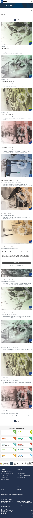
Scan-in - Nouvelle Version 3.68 (7, 246)
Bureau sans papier (5, 475)
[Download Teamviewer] (32, 510)
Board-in (16, 347)
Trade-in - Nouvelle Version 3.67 (7, 379)
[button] (16, 11)
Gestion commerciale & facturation (8, 473)
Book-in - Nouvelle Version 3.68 (7, 48)
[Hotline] (32, 513)
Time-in (16, 149)
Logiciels (3, 469)
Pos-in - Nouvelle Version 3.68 (7, 213)
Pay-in (16, 281)
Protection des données (6, 491)
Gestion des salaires (5, 479)
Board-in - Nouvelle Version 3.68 (7, 81)
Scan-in (16, 248)
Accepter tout (16, 262)
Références (19, 487)
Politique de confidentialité (16, 259)
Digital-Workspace (18, 182)
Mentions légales (20, 491)
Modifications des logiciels (10, 116)
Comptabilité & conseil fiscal (6, 471)
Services (19, 471)
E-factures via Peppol (5, 477)
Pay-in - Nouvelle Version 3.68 (7, 279)
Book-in (16, 314)
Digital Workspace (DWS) (16, 317)
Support (2, 489)
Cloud (2, 487)
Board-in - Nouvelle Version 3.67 (7, 345)
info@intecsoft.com (6, 506)
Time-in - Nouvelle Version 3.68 (7, 147)
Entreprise (19, 489)
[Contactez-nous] (32, 516)
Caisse (2, 483)
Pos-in (16, 215)
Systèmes (19, 469)
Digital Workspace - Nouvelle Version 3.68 (9, 180)
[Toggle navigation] (31, 1)
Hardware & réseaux (21, 473)
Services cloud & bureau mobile (23, 475)
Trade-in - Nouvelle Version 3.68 (7, 114)
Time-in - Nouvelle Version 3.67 (7, 412)
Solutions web (3, 485)
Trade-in (16, 116)
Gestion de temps (4, 481)
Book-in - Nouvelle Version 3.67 (7, 312)
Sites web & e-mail (21, 477)
